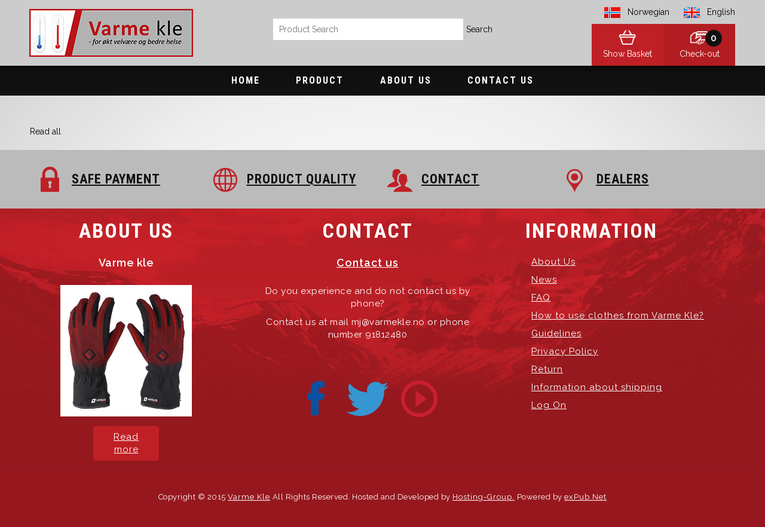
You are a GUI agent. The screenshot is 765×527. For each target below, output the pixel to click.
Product (320, 80)
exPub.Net (585, 496)
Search (479, 29)
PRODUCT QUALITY (301, 178)
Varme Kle (249, 496)
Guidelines (556, 333)
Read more (126, 443)
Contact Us (500, 80)
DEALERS (622, 178)
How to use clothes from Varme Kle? (617, 315)
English (721, 12)
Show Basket (627, 54)
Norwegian (648, 12)
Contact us (367, 262)
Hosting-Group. (483, 496)
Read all (45, 131)
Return (547, 369)
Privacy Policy (564, 351)
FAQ (540, 297)
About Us (406, 80)
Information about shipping (596, 387)
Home (245, 80)
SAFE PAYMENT (116, 178)
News (544, 279)
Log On (549, 405)
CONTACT (450, 178)
